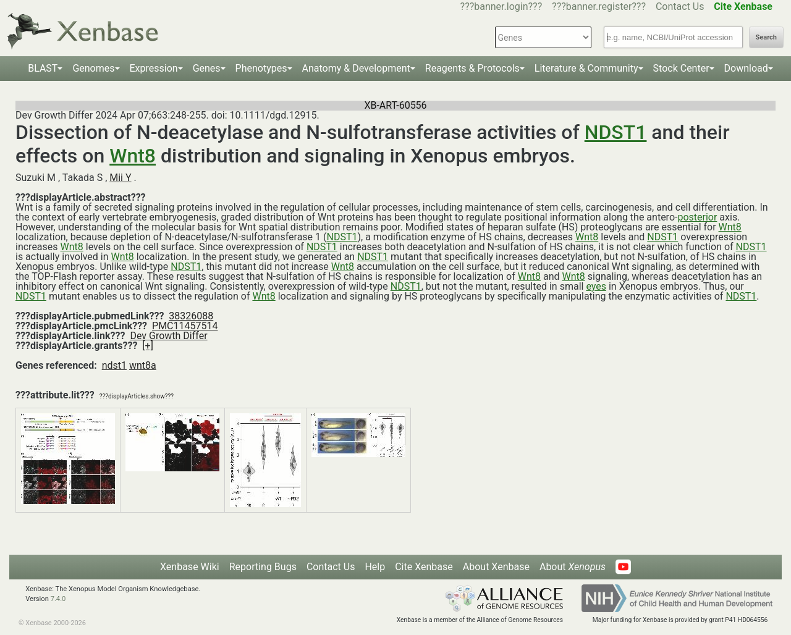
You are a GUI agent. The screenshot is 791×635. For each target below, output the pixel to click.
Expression (154, 68)
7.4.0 (58, 599)
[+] (147, 345)
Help (375, 567)
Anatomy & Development (356, 68)
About (572, 567)
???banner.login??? (501, 6)
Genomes (93, 68)
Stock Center (681, 68)
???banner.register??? (599, 6)
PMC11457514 (185, 326)
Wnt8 (132, 155)
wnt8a (142, 365)
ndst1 (114, 365)
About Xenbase (496, 567)
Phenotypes (261, 68)
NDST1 (616, 132)
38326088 (191, 316)
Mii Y (120, 177)
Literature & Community (586, 68)
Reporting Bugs (263, 567)
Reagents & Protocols (472, 68)
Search (766, 37)
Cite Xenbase (424, 567)
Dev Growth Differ (168, 336)
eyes (596, 286)
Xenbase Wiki (189, 567)
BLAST (42, 68)
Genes (207, 68)
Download (746, 68)
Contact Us (680, 6)
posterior (697, 217)
